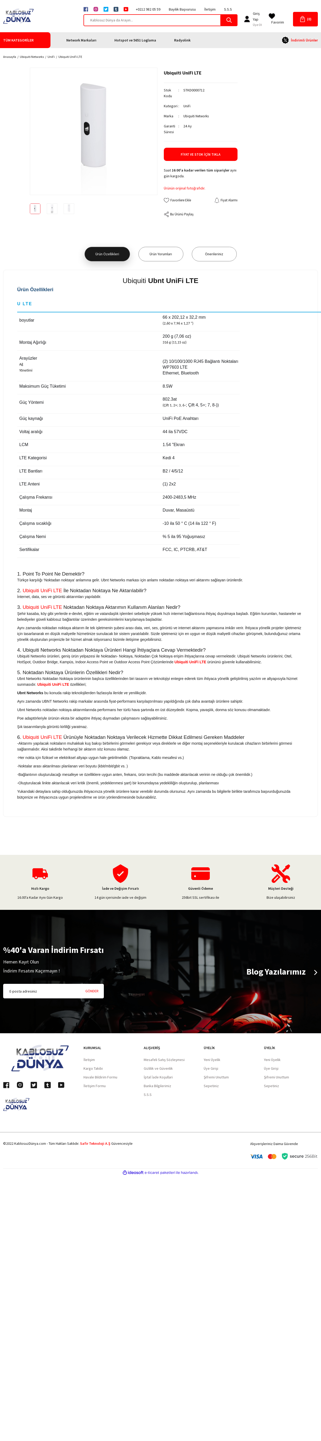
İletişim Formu (94, 1086)
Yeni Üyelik (212, 1060)
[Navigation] (26, 40)
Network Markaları (81, 40)
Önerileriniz (214, 254)
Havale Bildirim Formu (100, 1077)
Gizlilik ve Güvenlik (158, 1069)
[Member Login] (247, 19)
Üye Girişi (211, 1069)
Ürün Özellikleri (107, 254)
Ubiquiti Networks (197, 116)
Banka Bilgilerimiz (157, 1086)
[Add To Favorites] (179, 200)
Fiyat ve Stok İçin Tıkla (200, 154)
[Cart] (305, 19)
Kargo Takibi (93, 1069)
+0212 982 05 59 (148, 9)
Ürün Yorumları (161, 254)
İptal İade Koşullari (158, 1077)
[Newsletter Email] (53, 991)
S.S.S (228, 9)
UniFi (187, 106)
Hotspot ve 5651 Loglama (135, 40)
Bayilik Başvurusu (182, 9)
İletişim (210, 9)
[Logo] (18, 16)
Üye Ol (257, 25)
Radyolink (182, 40)
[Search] (160, 20)
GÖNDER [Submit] (92, 991)
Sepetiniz (211, 1086)
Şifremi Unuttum (216, 1077)
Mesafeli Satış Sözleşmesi (164, 1060)
